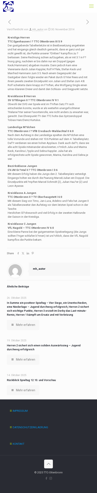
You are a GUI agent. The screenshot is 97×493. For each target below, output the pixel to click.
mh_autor (38, 29)
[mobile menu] (91, 6)
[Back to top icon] (48, 464)
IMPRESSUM (20, 410)
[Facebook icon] (46, 478)
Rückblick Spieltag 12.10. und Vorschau (31, 380)
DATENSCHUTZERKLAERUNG (30, 427)
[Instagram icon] (50, 478)
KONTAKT (18, 443)
